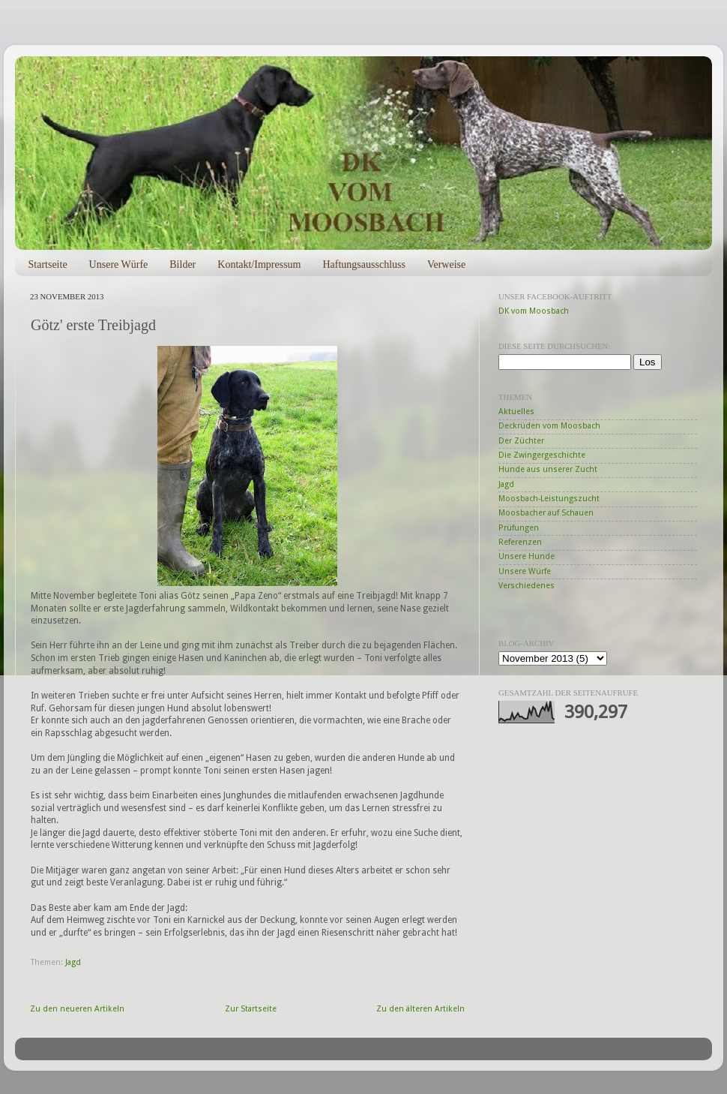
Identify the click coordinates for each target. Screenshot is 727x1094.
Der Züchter (521, 441)
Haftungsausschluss (363, 264)
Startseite (47, 264)
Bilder (182, 264)
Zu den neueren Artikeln (77, 1009)
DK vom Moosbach (533, 311)
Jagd (73, 962)
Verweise (446, 264)
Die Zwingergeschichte (541, 455)
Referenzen (520, 542)
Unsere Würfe (118, 264)
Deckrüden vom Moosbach (549, 426)
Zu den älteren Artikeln (420, 1009)
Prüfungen (518, 528)
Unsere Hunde (526, 556)
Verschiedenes (526, 586)
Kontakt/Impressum (259, 264)
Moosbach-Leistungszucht (549, 498)
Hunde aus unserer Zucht (547, 469)
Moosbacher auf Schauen (546, 513)
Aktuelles (516, 411)
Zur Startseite (251, 1009)
